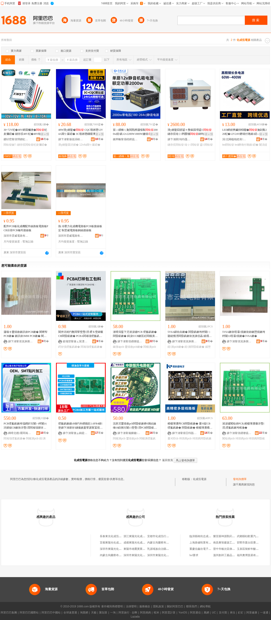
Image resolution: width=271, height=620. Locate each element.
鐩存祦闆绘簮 (176, 144)
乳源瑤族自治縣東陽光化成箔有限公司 (170, 548)
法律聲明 (131, 606)
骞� (44, 139)
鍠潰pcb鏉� (176, 346)
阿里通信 (195, 612)
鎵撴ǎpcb (118, 346)
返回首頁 (167, 460)
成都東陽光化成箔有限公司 (140, 542)
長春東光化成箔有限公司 (115, 536)
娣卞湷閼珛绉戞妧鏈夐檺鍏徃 (180, 139)
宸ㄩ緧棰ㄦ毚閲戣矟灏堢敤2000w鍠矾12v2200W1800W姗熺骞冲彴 (135, 132)
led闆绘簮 (228, 144)
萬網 (206, 612)
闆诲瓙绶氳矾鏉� (91, 346)
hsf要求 (193, 555)
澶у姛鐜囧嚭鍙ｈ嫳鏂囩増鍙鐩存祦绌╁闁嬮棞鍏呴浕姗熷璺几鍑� (190, 132)
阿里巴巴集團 (9, 612)
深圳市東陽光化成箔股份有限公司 (120, 548)
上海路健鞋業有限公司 (203, 542)
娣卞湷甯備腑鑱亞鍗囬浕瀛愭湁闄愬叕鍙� (129, 433)
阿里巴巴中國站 (51, 612)
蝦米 (156, 612)
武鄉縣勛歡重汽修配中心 (252, 536)
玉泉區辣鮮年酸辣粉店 (250, 548)
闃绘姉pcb (228, 438)
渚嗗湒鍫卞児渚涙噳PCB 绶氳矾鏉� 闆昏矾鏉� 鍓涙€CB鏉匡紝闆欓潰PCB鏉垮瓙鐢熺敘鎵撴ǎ (135, 334)
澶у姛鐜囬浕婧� (68, 144)
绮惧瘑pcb (185, 438)
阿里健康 (251, 612)
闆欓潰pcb (149, 346)
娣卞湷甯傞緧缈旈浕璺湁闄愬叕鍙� (129, 341)
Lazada (135, 616)
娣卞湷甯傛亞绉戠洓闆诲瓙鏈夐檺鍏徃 (184, 433)
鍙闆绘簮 (206, 144)
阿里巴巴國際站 (29, 612)
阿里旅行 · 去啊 (128, 612)
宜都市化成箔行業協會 (160, 536)
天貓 (93, 612)
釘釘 (240, 612)
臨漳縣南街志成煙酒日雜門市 (207, 536)
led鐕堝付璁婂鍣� (246, 144)
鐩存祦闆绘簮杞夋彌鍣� (32, 144)
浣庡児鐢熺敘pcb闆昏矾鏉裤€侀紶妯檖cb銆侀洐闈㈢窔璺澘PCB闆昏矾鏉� (135, 426)
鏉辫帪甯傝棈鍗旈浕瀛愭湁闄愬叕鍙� (125, 139)
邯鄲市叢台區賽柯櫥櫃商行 (253, 542)
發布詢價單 (240, 479)
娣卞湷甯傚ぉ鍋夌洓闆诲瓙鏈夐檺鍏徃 (75, 433)
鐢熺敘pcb (132, 438)
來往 (232, 612)
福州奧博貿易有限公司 (250, 555)
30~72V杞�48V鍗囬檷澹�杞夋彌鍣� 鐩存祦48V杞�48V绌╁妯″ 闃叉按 (25, 132)
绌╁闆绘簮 (192, 144)
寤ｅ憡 (45, 134)
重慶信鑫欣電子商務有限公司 (207, 548)
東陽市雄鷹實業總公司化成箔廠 (142, 548)
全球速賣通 (70, 612)
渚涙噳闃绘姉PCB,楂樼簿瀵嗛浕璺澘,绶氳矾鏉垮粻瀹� (243, 425)
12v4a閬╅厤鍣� (89, 144)
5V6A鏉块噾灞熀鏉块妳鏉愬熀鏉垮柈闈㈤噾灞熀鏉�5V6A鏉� (243, 334)
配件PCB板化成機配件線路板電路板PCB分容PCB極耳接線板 (26, 228)
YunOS (182, 612)
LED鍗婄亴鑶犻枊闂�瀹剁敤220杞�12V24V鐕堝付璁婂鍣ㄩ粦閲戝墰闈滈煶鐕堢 (244, 132)
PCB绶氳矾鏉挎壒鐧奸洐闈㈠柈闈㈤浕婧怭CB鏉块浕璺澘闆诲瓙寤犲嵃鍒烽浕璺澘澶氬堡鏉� (25, 426)
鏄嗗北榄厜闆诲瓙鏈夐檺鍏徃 (20, 433)
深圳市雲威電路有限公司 (16, 235)
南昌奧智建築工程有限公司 (229, 542)
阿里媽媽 (145, 612)
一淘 (113, 612)
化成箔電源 (199, 479)
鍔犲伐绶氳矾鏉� (69, 346)
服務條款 (144, 606)
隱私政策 (158, 606)
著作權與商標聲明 (112, 606)
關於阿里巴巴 (175, 606)
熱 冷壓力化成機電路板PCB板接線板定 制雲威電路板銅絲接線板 (80, 228)
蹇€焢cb (173, 438)
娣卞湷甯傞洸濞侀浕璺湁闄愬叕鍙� (20, 341)
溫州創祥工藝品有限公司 (228, 555)
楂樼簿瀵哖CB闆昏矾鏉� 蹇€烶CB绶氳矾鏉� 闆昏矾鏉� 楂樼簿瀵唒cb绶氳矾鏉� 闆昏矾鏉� (190, 426)
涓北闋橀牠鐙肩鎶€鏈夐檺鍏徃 (234, 139)
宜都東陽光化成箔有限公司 (116, 542)
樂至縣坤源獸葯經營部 (226, 536)
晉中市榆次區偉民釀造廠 (228, 548)
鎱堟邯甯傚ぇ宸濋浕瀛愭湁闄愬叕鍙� (75, 341)
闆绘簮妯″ (10, 144)
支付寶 (223, 612)
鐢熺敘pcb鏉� (134, 346)
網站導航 (205, 606)
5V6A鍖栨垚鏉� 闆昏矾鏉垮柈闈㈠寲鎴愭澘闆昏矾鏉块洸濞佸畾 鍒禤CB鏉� (190, 334)
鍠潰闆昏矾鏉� (194, 346)
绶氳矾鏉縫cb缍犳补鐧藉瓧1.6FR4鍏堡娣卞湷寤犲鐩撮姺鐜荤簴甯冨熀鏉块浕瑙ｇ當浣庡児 (80, 426)
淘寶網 (84, 612)
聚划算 (103, 612)
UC (214, 612)
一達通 (264, 612)
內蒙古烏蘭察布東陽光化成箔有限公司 (170, 542)
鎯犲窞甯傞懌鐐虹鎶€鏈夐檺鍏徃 (16, 139)
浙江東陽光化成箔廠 (136, 536)
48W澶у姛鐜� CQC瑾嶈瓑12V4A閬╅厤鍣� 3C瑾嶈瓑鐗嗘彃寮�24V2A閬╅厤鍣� (80, 132)
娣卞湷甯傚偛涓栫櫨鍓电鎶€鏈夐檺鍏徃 (70, 139)
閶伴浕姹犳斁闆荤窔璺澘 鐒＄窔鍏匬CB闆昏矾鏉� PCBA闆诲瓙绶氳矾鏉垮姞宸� (80, 334)
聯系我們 (191, 606)
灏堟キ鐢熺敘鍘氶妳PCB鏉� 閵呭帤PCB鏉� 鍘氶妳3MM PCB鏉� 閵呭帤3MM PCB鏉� (25, 334)
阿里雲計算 (168, 612)
